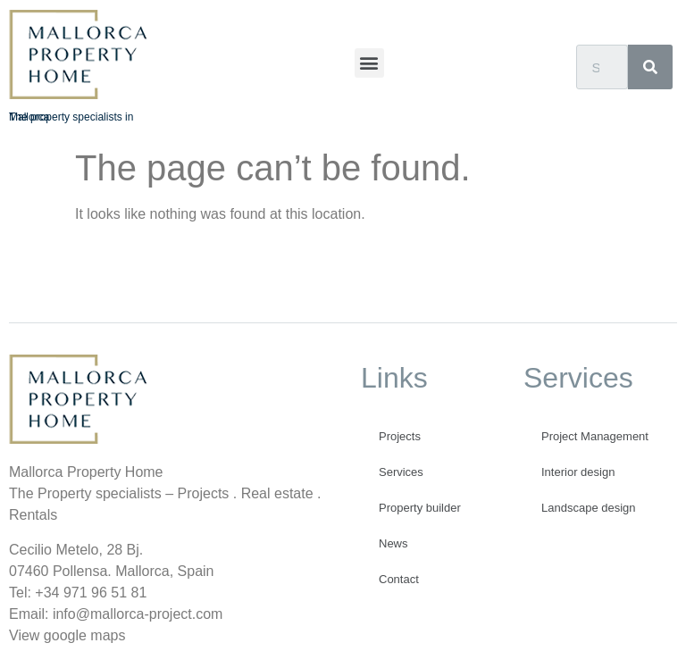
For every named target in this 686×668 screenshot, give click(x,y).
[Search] (650, 67)
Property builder (420, 507)
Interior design (578, 472)
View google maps (67, 635)
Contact (399, 579)
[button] (369, 63)
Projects (400, 436)
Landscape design (588, 507)
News (393, 543)
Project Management (594, 436)
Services (401, 472)
